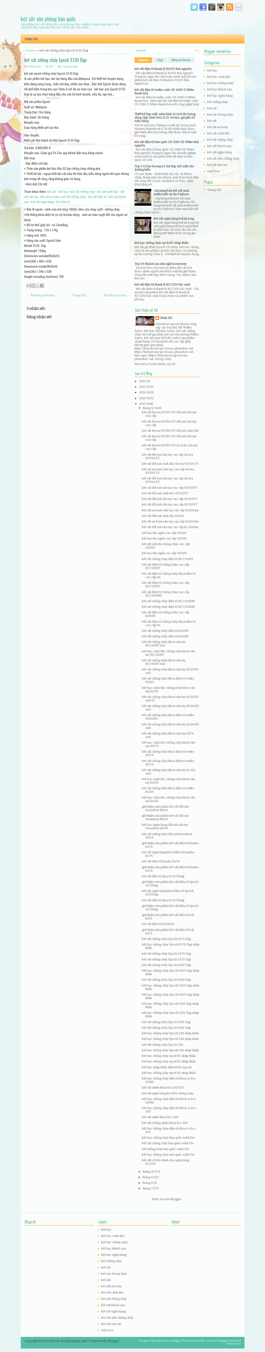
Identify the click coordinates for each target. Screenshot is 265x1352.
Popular (143, 60)
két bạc (63, 192)
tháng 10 (149, 1171)
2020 (143, 392)
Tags (160, 60)
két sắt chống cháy (83, 192)
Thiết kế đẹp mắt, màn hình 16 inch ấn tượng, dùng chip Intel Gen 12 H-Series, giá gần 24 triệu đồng (165, 117)
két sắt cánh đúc (107, 192)
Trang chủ (31, 39)
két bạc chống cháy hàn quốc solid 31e (168, 1137)
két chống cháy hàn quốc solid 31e (165, 1149)
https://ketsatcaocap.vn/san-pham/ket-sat (163, 348)
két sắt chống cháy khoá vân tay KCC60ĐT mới (164, 643)
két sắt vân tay (217, 165)
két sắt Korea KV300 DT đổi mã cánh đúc (170, 430)
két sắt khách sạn (219, 146)
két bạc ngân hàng (220, 95)
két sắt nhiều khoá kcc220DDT (163, 1087)
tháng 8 (148, 1183)
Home (30, 50)
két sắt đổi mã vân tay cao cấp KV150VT (169, 487)
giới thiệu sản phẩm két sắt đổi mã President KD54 (165, 808)
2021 (142, 387)
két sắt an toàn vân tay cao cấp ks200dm (170, 510)
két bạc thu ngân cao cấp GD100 (164, 533)
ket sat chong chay (220, 114)
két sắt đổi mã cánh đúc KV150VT (165, 493)
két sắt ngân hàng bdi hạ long (174, 218)
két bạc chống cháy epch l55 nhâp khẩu (161, 243)
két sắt (51, 192)
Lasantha (199, 1340)
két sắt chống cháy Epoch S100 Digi (166, 965)
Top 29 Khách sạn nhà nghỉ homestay (160, 264)
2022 (143, 381)
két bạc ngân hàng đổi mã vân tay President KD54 (165, 826)
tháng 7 (148, 1188)
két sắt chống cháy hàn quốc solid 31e (168, 1143)
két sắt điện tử (97, 197)
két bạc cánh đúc (219, 77)
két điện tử (63, 202)
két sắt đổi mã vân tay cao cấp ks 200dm (170, 527)
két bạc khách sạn (219, 89)
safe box (213, 171)
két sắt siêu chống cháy (223, 158)
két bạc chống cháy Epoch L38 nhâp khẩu (170, 1033)
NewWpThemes (161, 1340)
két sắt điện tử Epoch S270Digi (163, 876)
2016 (143, 398)
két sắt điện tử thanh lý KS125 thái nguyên (163, 69)
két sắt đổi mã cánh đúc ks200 (163, 516)
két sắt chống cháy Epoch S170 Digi (166, 939)
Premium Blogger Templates (224, 1340)
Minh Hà (166, 318)
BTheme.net (233, 1343)
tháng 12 (149, 408)
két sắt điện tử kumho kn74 (161, 861)
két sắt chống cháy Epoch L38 (162, 1044)
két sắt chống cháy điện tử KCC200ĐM (168, 601)
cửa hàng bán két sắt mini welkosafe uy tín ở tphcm (171, 192)
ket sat (212, 108)
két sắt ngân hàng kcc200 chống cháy (168, 1093)
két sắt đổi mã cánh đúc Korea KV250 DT (170, 463)
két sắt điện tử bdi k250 (158, 924)
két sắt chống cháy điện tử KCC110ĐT (167, 559)
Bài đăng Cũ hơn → (116, 295)
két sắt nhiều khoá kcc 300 (160, 1117)
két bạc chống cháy (220, 83)
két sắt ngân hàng (42, 202)
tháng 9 (148, 1177)
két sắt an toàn (49, 197)
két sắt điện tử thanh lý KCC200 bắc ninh (162, 284)
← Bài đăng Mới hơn (41, 295)
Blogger (175, 1199)
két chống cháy (217, 102)
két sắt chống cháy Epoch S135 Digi (55, 60)
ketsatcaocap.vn (166, 324)
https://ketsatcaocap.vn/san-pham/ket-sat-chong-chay (161, 357)
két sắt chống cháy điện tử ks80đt (165, 630)
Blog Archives (181, 60)
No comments (68, 66)
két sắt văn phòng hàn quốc (48, 18)
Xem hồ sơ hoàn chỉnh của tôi (154, 364)
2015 (142, 404)
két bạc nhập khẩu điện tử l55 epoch (167, 1067)
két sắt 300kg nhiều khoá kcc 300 (165, 1123)
